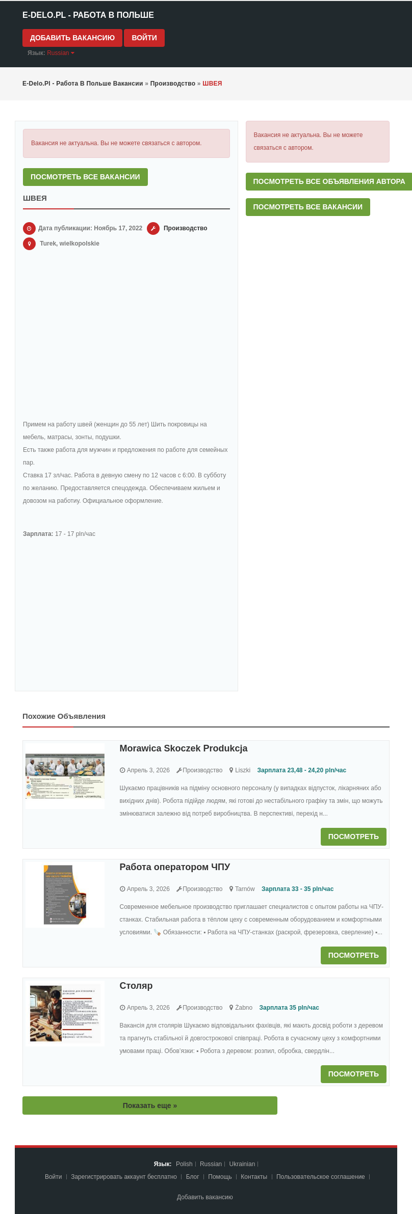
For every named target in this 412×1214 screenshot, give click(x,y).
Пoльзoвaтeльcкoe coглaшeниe (321, 1176)
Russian (211, 1164)
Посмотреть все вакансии (85, 177)
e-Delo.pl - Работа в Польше (88, 15)
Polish (184, 1164)
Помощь (219, 1176)
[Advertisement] (126, 336)
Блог (192, 1176)
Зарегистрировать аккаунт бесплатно (124, 1176)
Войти (144, 38)
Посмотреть (353, 836)
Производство (186, 228)
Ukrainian (242, 1164)
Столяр (136, 986)
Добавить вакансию (72, 38)
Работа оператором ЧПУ (175, 867)
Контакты (255, 1176)
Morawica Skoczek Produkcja (184, 748)
